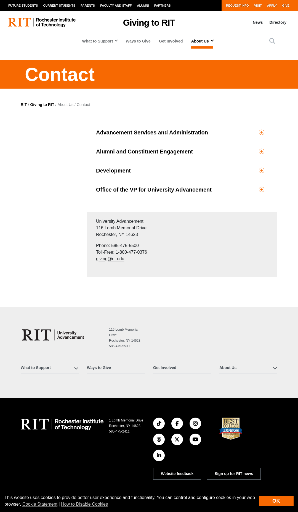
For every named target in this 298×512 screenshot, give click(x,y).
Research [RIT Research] (95, 453)
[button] (272, 41)
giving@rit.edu (35, 207)
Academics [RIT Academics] (31, 464)
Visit (258, 5)
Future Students (23, 5)
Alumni (143, 5)
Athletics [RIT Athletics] (95, 475)
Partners (162, 5)
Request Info (237, 5)
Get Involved (171, 41)
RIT (24, 144)
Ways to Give (138, 41)
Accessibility (163, 485)
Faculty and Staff (116, 5)
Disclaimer (161, 471)
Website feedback (177, 431)
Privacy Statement (233, 485)
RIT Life (94, 464)
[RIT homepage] (42, 22)
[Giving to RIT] (54, 292)
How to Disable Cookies (84, 504)
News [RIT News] (92, 486)
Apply (272, 5)
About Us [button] (200, 41)
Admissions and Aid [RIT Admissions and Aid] (39, 486)
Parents (88, 5)
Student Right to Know (237, 464)
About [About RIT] (26, 453)
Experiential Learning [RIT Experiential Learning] (40, 475)
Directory (278, 22)
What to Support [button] (97, 41)
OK (276, 501)
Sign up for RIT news (234, 431)
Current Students (59, 5)
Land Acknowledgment (171, 464)
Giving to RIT (149, 23)
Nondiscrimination (233, 471)
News (258, 22)
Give (285, 5)
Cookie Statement (39, 504)
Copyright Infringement (237, 478)
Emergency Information (171, 478)
